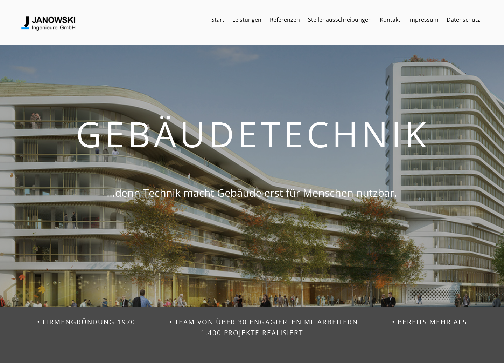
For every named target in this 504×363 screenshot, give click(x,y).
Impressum (423, 19)
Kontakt (390, 19)
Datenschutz (463, 19)
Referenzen (285, 19)
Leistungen (246, 19)
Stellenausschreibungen (340, 19)
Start (217, 19)
